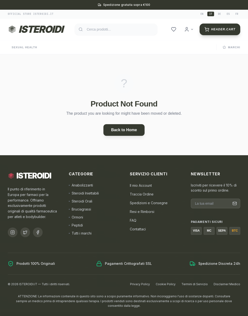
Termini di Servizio (194, 284)
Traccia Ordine (142, 194)
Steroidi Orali (80, 201)
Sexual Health (24, 47)
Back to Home (124, 130)
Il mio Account (141, 185)
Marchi (231, 47)
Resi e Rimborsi (142, 212)
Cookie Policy (166, 284)
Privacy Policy (140, 284)
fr (236, 14)
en (202, 14)
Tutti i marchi (80, 233)
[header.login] (189, 29)
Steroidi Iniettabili (84, 193)
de (219, 14)
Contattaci (138, 229)
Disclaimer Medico (227, 284)
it (210, 14)
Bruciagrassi (80, 209)
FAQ (133, 220)
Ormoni (76, 217)
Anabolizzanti (81, 185)
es (228, 14)
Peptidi (76, 225)
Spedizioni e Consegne (149, 203)
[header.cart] (220, 29)
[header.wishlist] (173, 29)
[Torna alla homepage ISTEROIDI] (35, 29)
